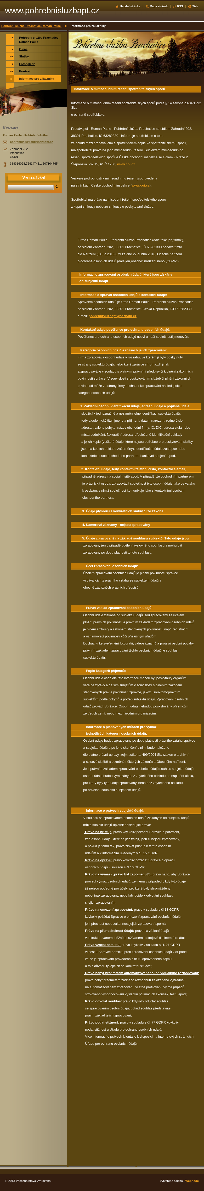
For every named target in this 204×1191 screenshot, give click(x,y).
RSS (180, 6)
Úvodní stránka (130, 6)
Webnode (192, 1180)
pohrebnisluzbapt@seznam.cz (113, 316)
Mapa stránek (159, 6)
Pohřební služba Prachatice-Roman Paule (31, 25)
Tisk (195, 6)
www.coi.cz (126, 164)
